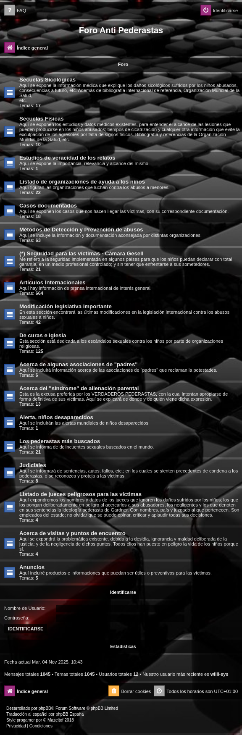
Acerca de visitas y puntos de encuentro (72, 533)
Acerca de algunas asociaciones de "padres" (78, 364)
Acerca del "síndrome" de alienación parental (79, 388)
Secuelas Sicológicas (47, 79)
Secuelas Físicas (41, 119)
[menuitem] (15, 11)
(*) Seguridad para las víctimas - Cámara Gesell (81, 253)
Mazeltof (55, 720)
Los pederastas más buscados (59, 441)
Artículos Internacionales (52, 282)
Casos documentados (48, 205)
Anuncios (32, 567)
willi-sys (219, 674)
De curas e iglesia (42, 335)
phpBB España (69, 714)
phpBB (45, 708)
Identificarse (123, 592)
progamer (26, 720)
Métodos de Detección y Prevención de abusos (81, 229)
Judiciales (32, 465)
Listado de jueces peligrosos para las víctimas (80, 494)
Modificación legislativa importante (65, 306)
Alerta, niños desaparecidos (56, 417)
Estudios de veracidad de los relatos (67, 158)
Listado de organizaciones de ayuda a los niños (82, 181)
